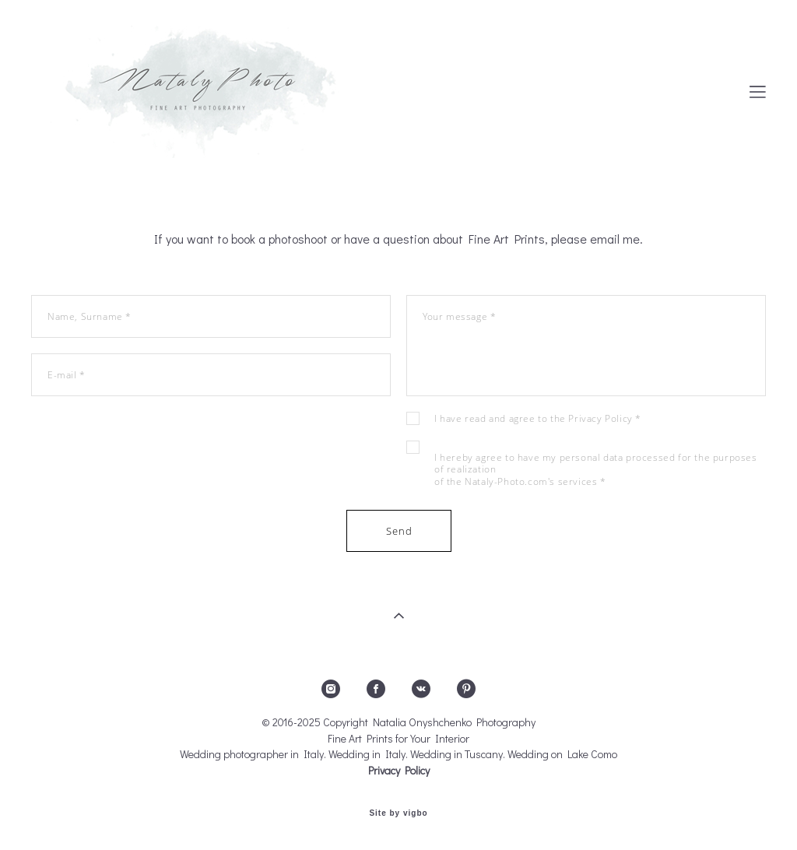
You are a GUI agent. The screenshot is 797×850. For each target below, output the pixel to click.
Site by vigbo (398, 813)
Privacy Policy (600, 418)
